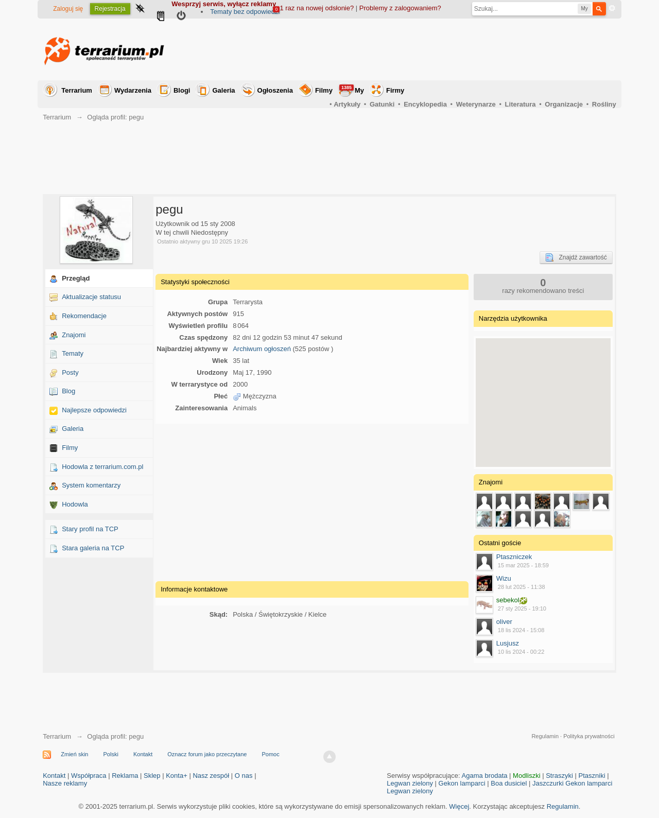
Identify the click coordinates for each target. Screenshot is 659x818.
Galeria (223, 90)
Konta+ (176, 775)
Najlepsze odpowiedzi (94, 410)
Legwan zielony (410, 783)
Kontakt (142, 754)
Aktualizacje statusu (91, 297)
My (351, 89)
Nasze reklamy (65, 783)
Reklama (125, 775)
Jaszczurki (548, 783)
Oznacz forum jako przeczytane (207, 754)
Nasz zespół (211, 775)
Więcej (459, 806)
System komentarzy (91, 485)
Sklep (152, 775)
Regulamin (545, 736)
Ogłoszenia (275, 90)
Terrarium (76, 90)
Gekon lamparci (462, 783)
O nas (244, 775)
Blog (68, 391)
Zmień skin (74, 754)
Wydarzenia (132, 90)
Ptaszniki (592, 775)
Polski (110, 754)
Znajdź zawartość (575, 257)
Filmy (324, 90)
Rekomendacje (84, 316)
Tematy (72, 353)
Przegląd (76, 278)
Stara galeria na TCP (93, 548)
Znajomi (73, 335)
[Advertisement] (428, 49)
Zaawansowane (612, 8)
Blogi (182, 90)
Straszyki (559, 775)
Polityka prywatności (589, 736)
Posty (70, 372)
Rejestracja (110, 8)
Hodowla (75, 504)
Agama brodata (485, 775)
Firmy (395, 90)
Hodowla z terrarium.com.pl (102, 467)
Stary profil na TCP (90, 529)
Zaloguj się (68, 8)
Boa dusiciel (509, 783)
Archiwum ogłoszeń (262, 349)
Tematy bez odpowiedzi (245, 11)
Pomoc (270, 754)
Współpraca (89, 775)
